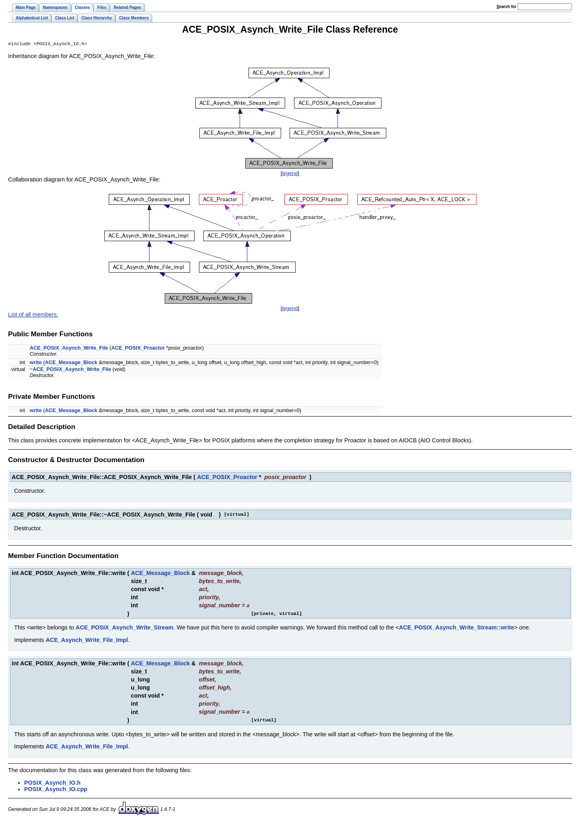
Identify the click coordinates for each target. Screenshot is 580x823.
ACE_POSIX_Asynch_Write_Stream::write (456, 628)
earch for (506, 6)
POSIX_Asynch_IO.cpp (55, 789)
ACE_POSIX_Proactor (138, 349)
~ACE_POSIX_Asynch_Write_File (70, 370)
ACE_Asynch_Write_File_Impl (87, 640)
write (36, 363)
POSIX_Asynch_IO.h (52, 782)
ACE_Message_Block (71, 363)
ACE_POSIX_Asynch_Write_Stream (125, 628)
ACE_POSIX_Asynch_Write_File (69, 349)
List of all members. (33, 315)
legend (290, 174)
